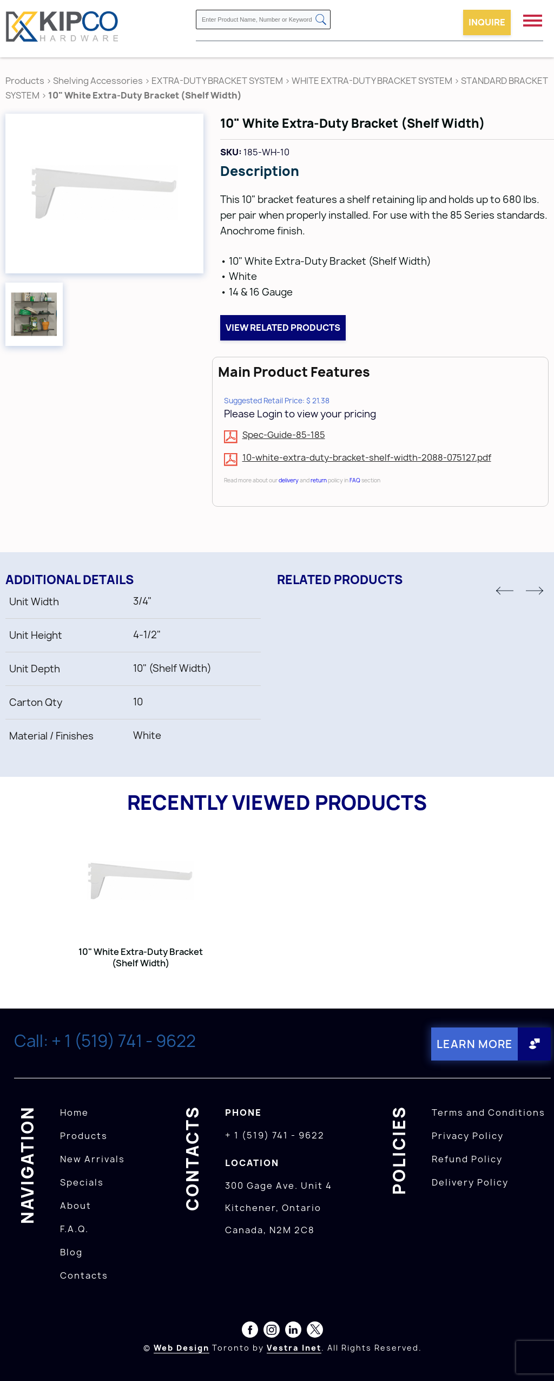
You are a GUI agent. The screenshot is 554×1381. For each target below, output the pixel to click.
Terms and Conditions (488, 1112)
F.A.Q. (74, 1229)
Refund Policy (467, 1159)
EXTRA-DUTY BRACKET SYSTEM (217, 81)
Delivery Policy (470, 1182)
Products (24, 81)
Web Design (181, 1348)
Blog (71, 1252)
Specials (82, 1182)
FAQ (354, 480)
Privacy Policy (468, 1136)
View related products (283, 327)
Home (74, 1112)
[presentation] (533, 1357)
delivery (289, 480)
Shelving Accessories (98, 81)
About (75, 1206)
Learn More (475, 1044)
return (319, 480)
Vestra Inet (294, 1348)
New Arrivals (92, 1159)
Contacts (84, 1275)
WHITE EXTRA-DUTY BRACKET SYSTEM (372, 81)
